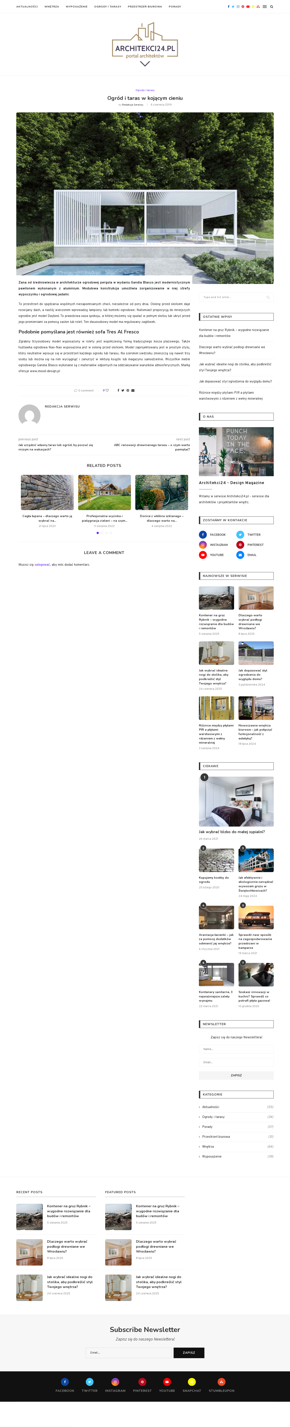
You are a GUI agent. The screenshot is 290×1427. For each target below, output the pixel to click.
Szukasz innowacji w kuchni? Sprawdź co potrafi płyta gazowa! (254, 996)
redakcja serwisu (132, 105)
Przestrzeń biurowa (145, 6)
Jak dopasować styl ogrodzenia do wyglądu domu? (235, 382)
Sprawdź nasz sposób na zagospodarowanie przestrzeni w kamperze (255, 941)
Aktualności (27, 6)
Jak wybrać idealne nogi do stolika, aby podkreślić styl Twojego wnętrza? (213, 676)
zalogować (42, 565)
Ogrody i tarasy (107, 6)
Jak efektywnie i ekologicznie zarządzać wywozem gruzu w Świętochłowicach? (256, 884)
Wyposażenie (77, 6)
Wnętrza (51, 6)
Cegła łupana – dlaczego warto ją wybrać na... (47, 518)
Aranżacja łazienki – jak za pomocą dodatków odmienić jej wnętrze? (216, 939)
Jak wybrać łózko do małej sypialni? (232, 831)
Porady (175, 6)
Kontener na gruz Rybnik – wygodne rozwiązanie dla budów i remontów (216, 621)
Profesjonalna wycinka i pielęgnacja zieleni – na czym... (104, 518)
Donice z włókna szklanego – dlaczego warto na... (162, 518)
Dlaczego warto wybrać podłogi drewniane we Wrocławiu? (250, 621)
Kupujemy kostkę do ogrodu (214, 879)
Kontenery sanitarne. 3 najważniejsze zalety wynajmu (216, 996)
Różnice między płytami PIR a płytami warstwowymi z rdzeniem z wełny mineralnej (216, 734)
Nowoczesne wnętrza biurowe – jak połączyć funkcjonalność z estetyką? (255, 731)
